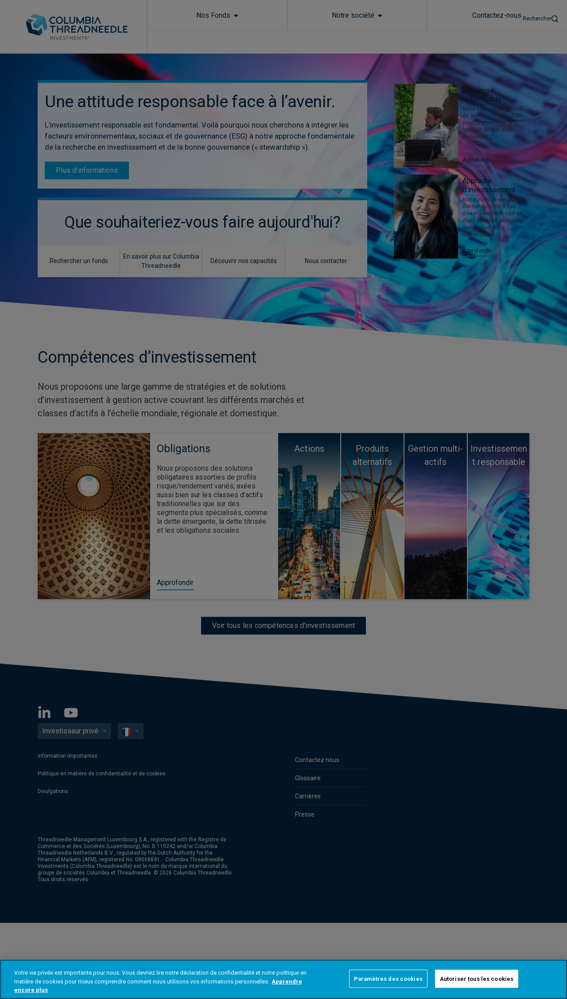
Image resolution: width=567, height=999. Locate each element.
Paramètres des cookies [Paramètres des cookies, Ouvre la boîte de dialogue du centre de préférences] (388, 978)
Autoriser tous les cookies (476, 978)
